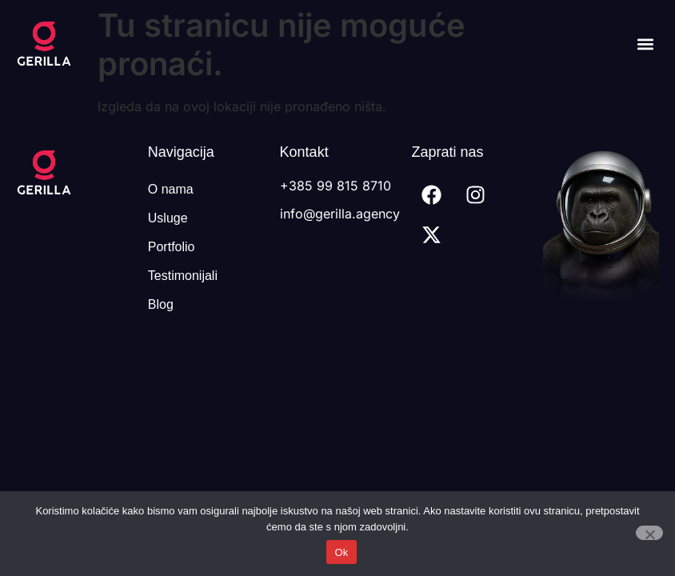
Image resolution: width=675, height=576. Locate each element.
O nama (171, 189)
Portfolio (171, 247)
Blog (161, 304)
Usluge (168, 218)
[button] (646, 44)
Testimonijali (183, 275)
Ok (341, 552)
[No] (649, 533)
